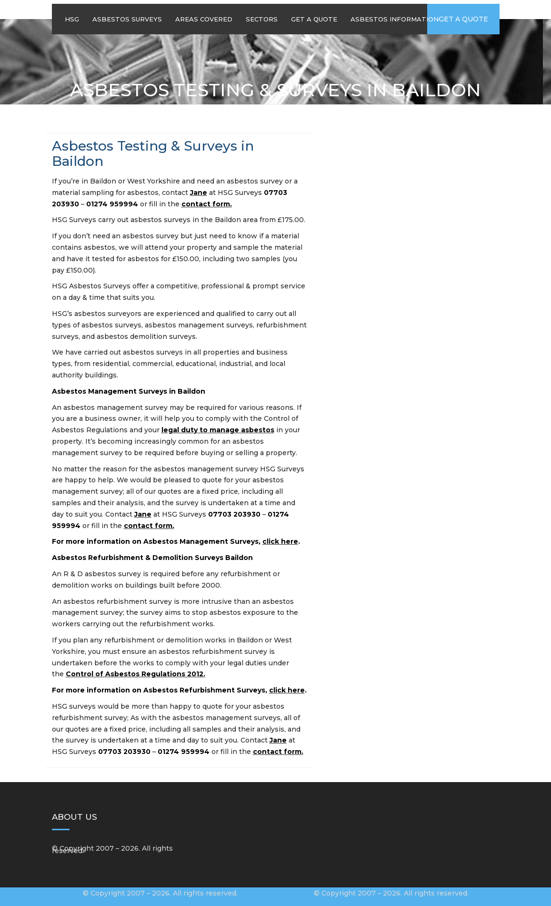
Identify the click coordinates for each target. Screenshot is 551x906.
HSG (72, 19)
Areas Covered (203, 19)
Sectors (262, 19)
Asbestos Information (395, 19)
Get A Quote (314, 19)
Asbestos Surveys (127, 19)
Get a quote (463, 19)
